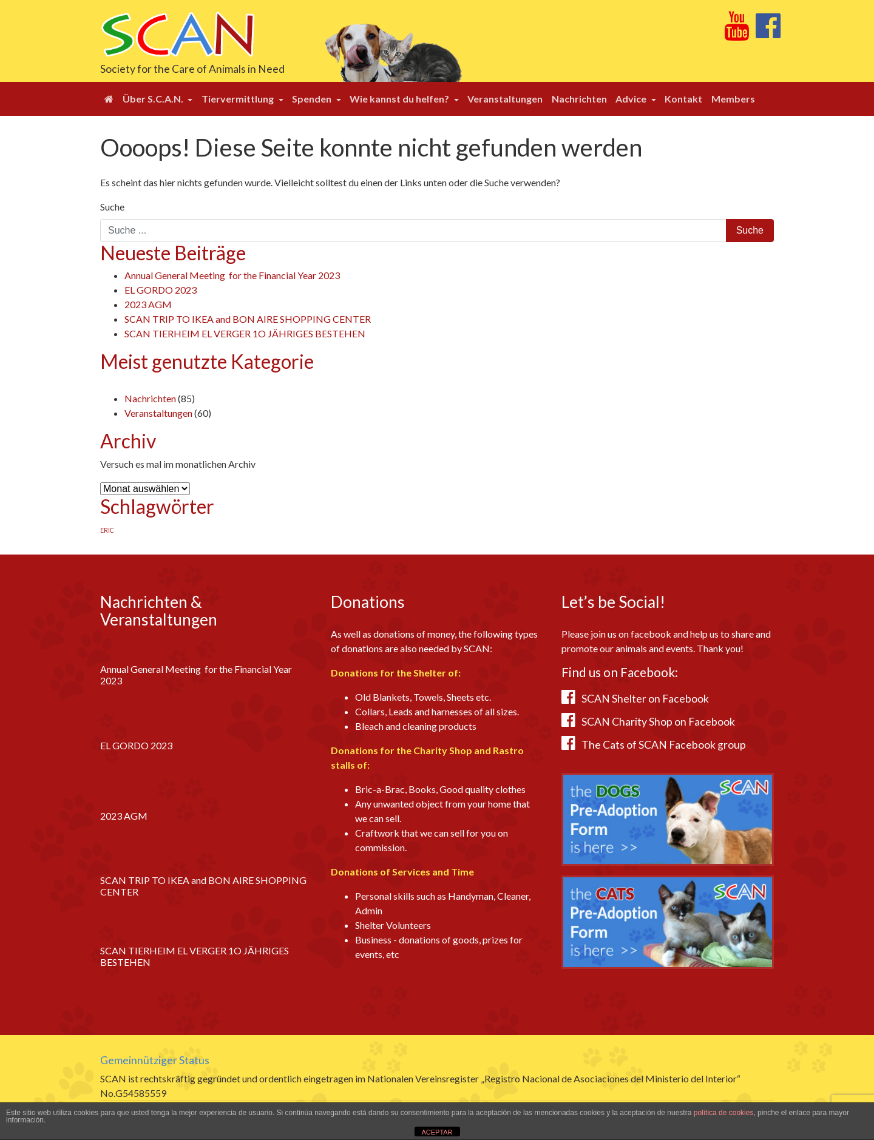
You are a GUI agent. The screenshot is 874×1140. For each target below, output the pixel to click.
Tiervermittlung (239, 98)
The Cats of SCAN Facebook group (663, 744)
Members (733, 98)
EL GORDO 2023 (160, 289)
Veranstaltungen (505, 98)
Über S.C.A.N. (154, 98)
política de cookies (724, 1112)
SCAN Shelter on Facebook (645, 698)
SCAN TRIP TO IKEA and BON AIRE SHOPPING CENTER (247, 319)
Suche (112, 206)
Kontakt (683, 98)
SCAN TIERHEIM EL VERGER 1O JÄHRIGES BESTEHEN (244, 333)
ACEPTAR (436, 1132)
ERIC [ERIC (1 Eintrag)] (107, 530)
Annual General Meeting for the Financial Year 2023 (232, 275)
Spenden (312, 98)
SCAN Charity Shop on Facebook (658, 721)
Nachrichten (579, 98)
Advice (631, 98)
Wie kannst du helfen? (400, 98)
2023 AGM (148, 304)
